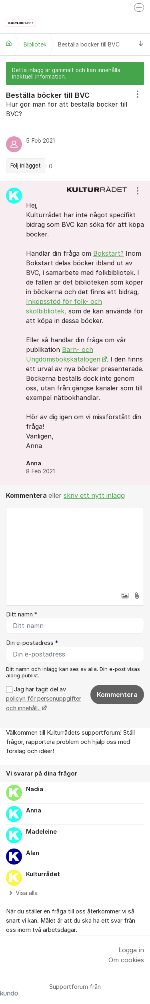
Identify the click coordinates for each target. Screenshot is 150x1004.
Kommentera (117, 695)
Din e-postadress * (32, 642)
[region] (75, 133)
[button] (124, 596)
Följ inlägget (25, 165)
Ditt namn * (21, 614)
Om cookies (126, 960)
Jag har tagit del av (43, 699)
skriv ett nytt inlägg (94, 495)
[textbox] (75, 547)
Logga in (131, 950)
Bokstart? (108, 253)
